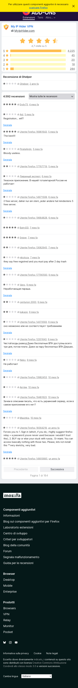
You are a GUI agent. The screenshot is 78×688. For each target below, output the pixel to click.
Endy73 (24, 104)
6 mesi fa (46, 176)
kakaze (24, 312)
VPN (6, 614)
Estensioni (29, 17)
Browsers (9, 608)
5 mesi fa (29, 114)
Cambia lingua (10, 676)
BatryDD (24, 227)
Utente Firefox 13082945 (33, 247)
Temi (40, 17)
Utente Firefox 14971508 (33, 197)
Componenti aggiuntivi (19, 509)
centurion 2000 (28, 302)
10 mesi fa (53, 377)
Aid (21, 114)
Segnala (7, 125)
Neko (23, 360)
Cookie (37, 653)
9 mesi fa (53, 274)
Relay (7, 620)
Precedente (21, 469)
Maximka (24, 417)
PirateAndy (26, 149)
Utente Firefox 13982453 (33, 377)
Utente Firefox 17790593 (33, 274)
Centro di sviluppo (15, 533)
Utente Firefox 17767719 (33, 166)
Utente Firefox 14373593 (33, 322)
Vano (22, 284)
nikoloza (24, 257)
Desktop (9, 579)
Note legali (52, 653)
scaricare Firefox (38, 7)
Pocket (8, 632)
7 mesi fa (34, 227)
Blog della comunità (16, 545)
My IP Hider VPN (22, 26)
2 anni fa (34, 83)
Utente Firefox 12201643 (33, 339)
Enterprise (10, 591)
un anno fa (53, 427)
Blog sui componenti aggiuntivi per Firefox (31, 521)
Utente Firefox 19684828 (33, 217)
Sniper (23, 237)
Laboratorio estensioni (18, 527)
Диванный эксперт (30, 176)
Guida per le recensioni (18, 563)
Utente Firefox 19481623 (33, 397)
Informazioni (11, 515)
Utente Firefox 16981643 (33, 131)
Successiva (57, 469)
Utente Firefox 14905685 (33, 458)
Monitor (8, 626)
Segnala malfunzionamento (21, 557)
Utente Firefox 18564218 (33, 427)
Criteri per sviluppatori (17, 539)
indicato (38, 659)
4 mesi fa (34, 104)
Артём (23, 387)
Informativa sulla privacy (16, 653)
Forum (7, 551)
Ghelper (24, 83)
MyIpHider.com (24, 30)
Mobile (7, 585)
